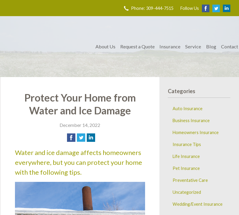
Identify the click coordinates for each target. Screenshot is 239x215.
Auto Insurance (188, 108)
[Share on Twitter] (81, 137)
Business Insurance (191, 120)
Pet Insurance (186, 168)
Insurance (169, 46)
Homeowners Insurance (196, 132)
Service (193, 46)
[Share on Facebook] (71, 137)
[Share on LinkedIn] (91, 137)
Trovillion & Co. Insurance (47, 46)
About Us (105, 46)
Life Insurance (186, 156)
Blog (211, 46)
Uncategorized (187, 192)
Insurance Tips (187, 144)
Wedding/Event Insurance (198, 204)
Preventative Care (190, 180)
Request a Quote (137, 46)
